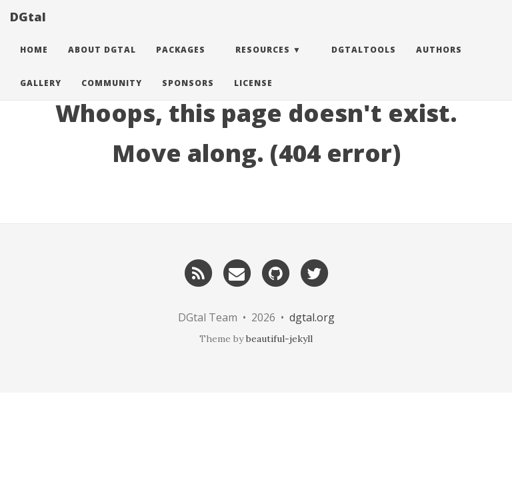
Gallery (40, 96)
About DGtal (102, 63)
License (253, 96)
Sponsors (188, 96)
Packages (180, 63)
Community (111, 96)
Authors (439, 63)
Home (34, 63)
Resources (262, 63)
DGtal (28, 30)
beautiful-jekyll (279, 339)
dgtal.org (312, 317)
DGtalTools (363, 63)
